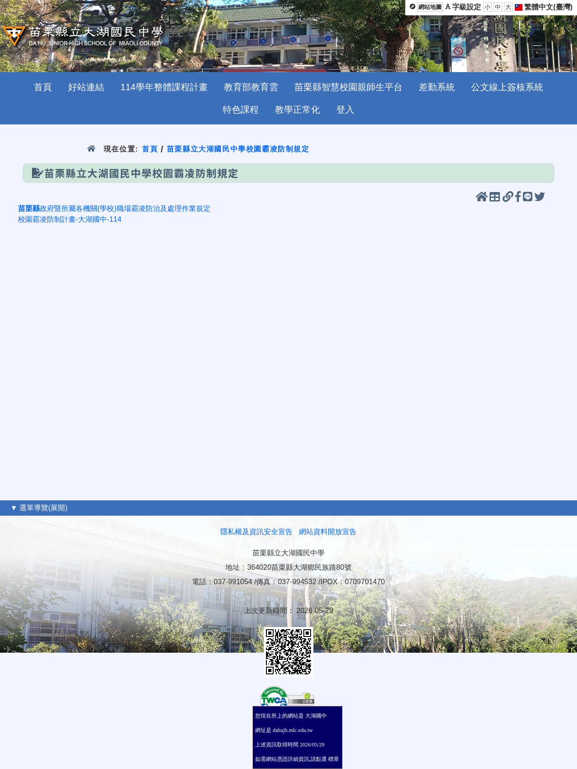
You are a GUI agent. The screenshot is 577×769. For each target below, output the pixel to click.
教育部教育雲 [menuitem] (251, 87)
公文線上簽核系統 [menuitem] (507, 87)
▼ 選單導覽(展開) (39, 508)
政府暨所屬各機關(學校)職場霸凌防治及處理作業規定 (114, 208)
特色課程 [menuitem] (241, 109)
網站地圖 (430, 7)
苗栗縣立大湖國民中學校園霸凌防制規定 (238, 149)
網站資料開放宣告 (328, 532)
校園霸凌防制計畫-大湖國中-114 (69, 219)
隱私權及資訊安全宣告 (256, 532)
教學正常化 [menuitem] (297, 109)
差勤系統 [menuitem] (437, 87)
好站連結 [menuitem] (86, 87)
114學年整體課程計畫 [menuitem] (163, 87)
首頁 (149, 149)
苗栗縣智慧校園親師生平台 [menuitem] (348, 87)
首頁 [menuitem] (43, 87)
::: (5, 508)
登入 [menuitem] (345, 109)
